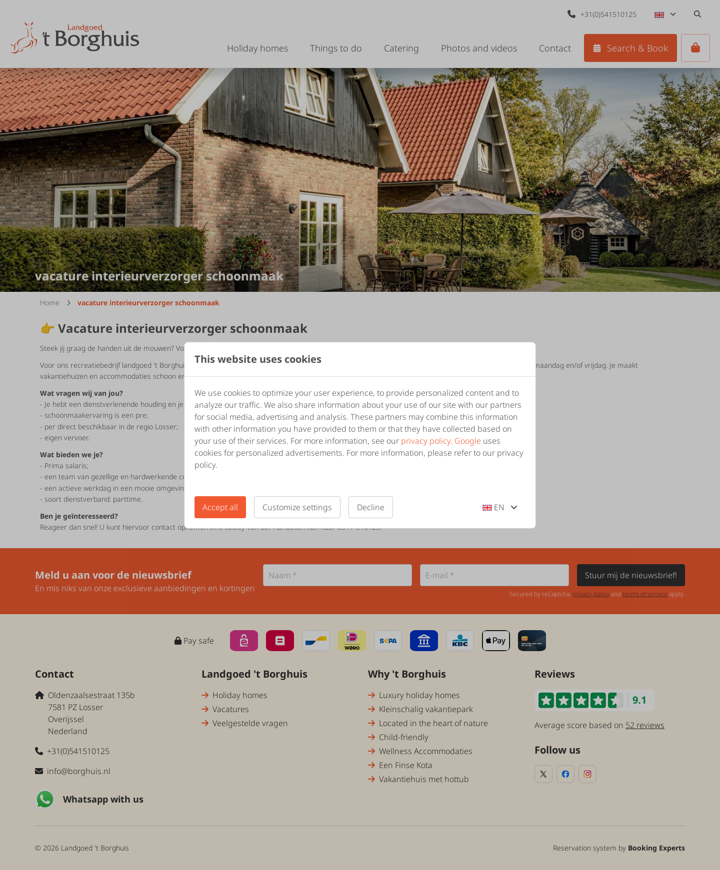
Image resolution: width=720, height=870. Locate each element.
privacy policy (425, 440)
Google (467, 440)
